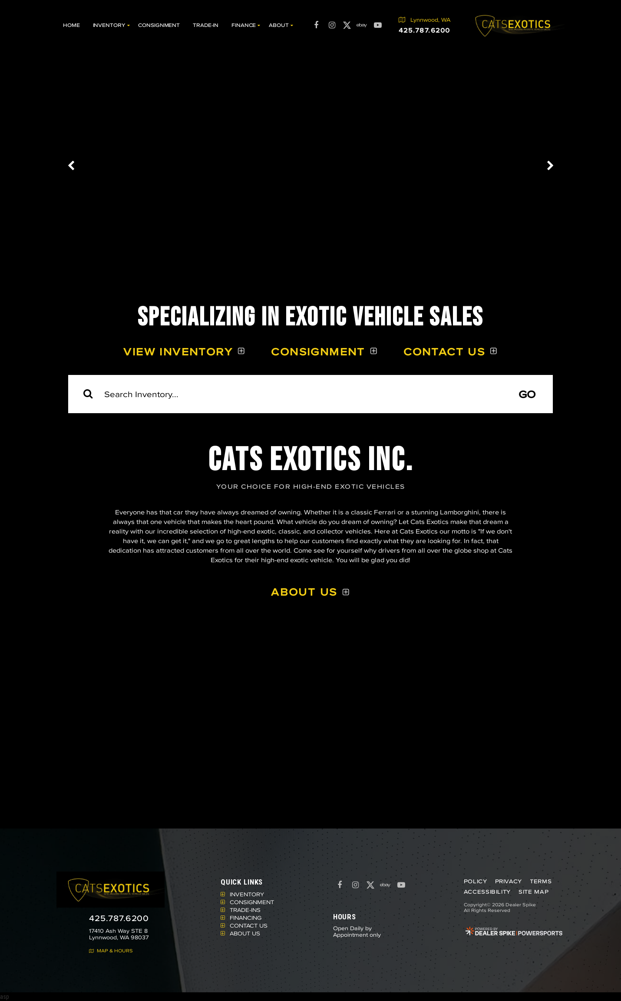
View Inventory (178, 351)
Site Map (533, 892)
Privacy (508, 881)
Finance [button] (243, 25)
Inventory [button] (109, 25)
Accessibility (486, 892)
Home (71, 25)
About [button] (278, 25)
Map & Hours (111, 951)
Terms (540, 881)
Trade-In (205, 25)
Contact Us (444, 351)
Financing (245, 917)
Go (527, 394)
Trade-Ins (245, 910)
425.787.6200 (119, 918)
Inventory (247, 894)
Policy (475, 881)
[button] (71, 165)
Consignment (159, 25)
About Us (304, 591)
